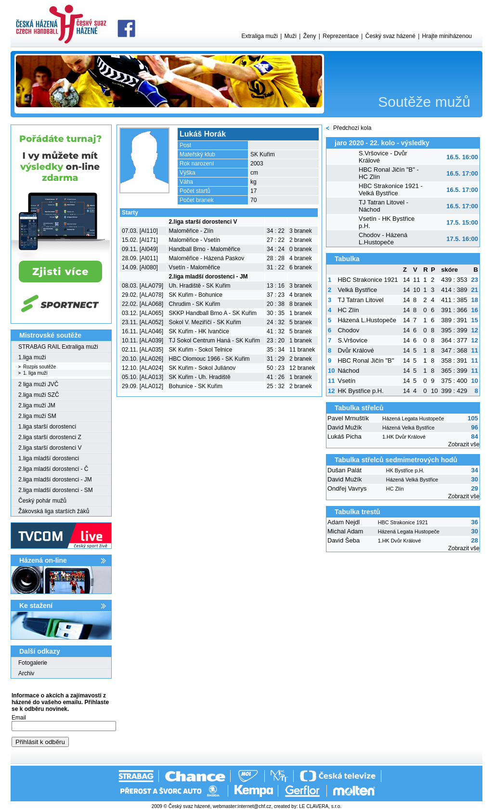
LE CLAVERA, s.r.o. (320, 806)
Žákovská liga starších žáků (53, 511)
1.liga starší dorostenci (47, 426)
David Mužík (344, 427)
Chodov (348, 330)
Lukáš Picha (344, 436)
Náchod (348, 370)
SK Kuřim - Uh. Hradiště (200, 377)
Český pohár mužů (42, 500)
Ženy (309, 36)
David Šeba (343, 540)
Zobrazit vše (464, 444)
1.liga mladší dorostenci (48, 458)
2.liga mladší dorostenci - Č (53, 469)
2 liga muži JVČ (38, 384)
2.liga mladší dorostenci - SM (55, 490)
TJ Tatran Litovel (360, 299)
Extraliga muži (259, 36)
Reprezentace (341, 36)
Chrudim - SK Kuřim (195, 304)
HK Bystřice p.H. (360, 390)
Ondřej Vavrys (346, 488)
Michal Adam (345, 531)
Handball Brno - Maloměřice (205, 249)
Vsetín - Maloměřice (195, 267)
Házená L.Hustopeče (366, 320)
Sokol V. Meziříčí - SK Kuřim (205, 322)
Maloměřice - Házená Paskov (207, 258)
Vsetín (346, 380)
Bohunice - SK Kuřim (195, 386)
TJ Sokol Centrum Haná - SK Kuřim (214, 340)
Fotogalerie (32, 662)
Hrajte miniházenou (447, 36)
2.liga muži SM (37, 416)
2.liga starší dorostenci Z (49, 437)
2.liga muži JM (36, 405)
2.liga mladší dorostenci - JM (55, 479)
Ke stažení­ (35, 605)
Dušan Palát (344, 470)
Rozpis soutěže (39, 366)
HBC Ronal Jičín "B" (365, 360)
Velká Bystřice (357, 289)
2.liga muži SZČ (38, 395)
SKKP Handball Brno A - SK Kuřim (213, 313)
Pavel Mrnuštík (348, 418)
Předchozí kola (352, 128)
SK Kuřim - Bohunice (195, 294)
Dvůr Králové (355, 350)
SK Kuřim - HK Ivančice (199, 331)
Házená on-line (43, 560)
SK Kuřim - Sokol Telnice (201, 349)
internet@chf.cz (255, 806)
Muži (291, 36)
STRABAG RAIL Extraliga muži (58, 346)
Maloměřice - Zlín (191, 231)
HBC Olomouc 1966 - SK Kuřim (209, 358)
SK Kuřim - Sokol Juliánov (202, 368)
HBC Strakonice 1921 (367, 279)
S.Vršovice (352, 340)
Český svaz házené (390, 36)
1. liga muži (35, 373)
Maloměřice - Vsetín (195, 240)
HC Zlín (348, 310)
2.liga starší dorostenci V (49, 447)
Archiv (26, 673)
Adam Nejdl (343, 522)
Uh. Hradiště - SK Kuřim (200, 285)
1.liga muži (32, 357)
